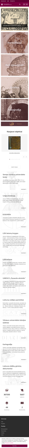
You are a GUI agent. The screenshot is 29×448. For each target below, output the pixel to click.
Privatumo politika (9, 443)
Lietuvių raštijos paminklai (13, 300)
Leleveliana (7, 259)
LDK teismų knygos (10, 233)
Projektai (12, 1)
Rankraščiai (14, 42)
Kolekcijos (3, 1)
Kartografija (7, 344)
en (24, 4)
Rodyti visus (14, 167)
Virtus (2, 434)
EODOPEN (7, 215)
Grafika (14, 87)
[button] (23, 157)
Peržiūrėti (23, 189)
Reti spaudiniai (14, 65)
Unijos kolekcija (9, 196)
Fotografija (14, 109)
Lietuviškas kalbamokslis (14, 153)
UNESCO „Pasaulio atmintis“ (14, 278)
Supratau (14, 445)
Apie (8, 1)
